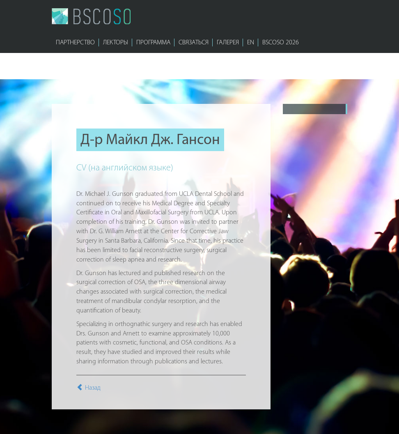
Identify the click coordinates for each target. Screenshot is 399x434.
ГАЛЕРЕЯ (228, 42)
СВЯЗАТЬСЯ (194, 42)
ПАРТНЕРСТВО (75, 42)
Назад (88, 388)
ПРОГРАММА (153, 42)
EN (250, 42)
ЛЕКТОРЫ (115, 42)
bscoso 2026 (280, 42)
